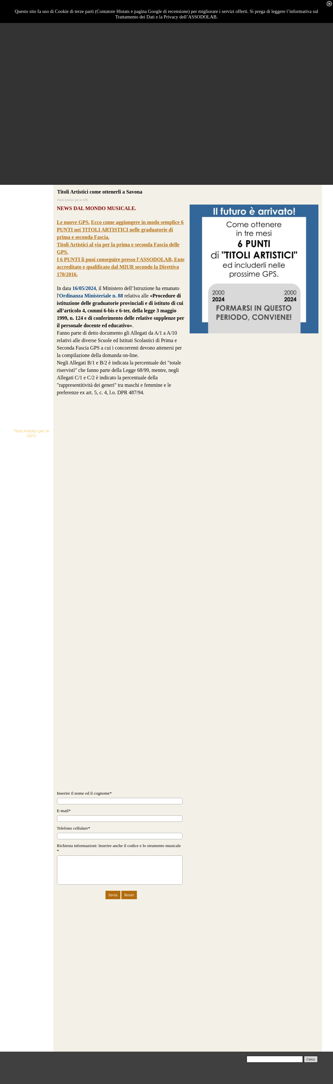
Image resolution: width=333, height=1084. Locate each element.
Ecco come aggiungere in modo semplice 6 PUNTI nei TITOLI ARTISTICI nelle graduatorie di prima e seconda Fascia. (120, 229)
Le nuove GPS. (73, 222)
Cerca (311, 1059)
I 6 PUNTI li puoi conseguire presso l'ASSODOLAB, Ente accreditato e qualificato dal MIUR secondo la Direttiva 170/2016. (121, 267)
